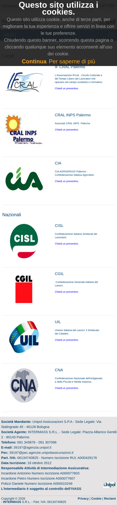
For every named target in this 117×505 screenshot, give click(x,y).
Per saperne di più (72, 61)
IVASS (76, 489)
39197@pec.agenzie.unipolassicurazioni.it (41, 452)
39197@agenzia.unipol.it (32, 447)
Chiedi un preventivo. (67, 181)
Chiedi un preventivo (66, 88)
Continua (34, 61)
